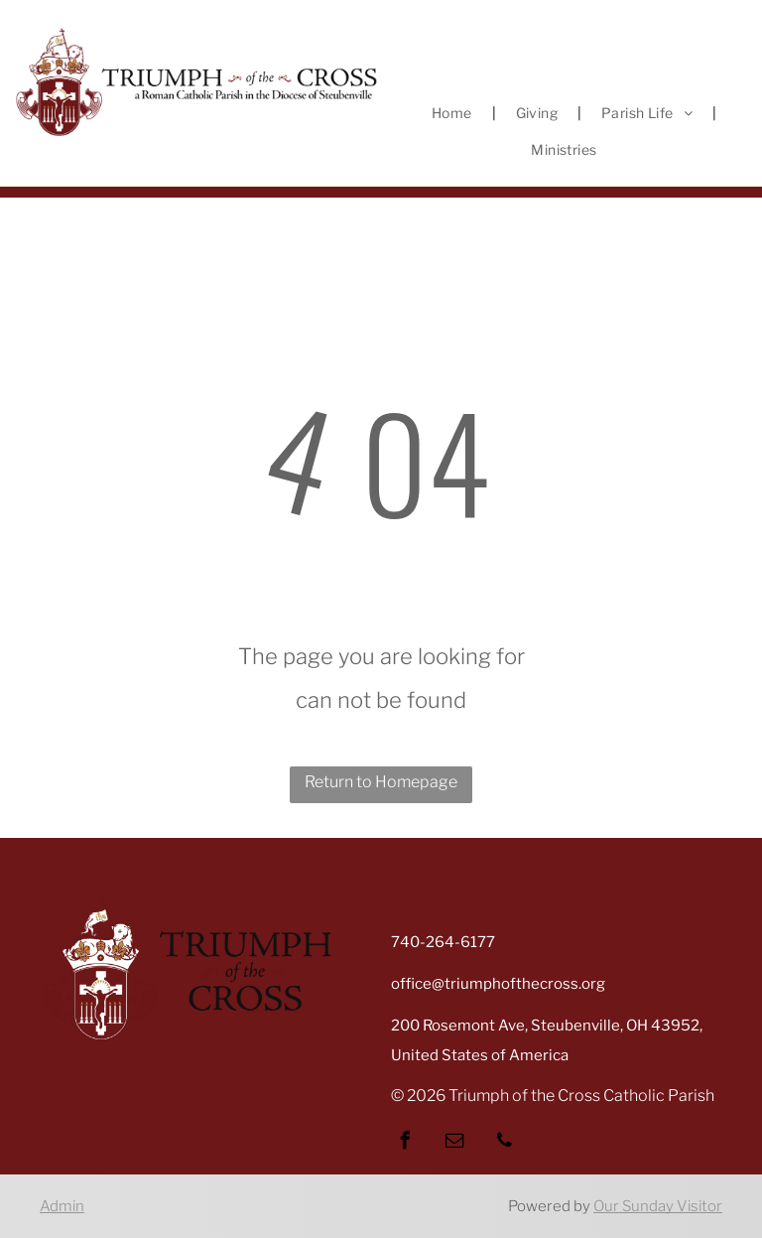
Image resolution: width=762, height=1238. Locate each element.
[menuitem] (454, 113)
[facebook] (405, 1143)
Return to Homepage (381, 781)
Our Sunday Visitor (657, 1206)
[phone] (504, 1143)
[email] (454, 1143)
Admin (62, 1206)
